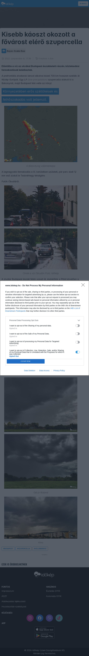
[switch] (78, 325)
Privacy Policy (59, 371)
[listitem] (44, 320)
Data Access (44, 371)
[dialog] (44, 328)
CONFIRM (26, 361)
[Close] (83, 285)
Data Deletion (29, 371)
